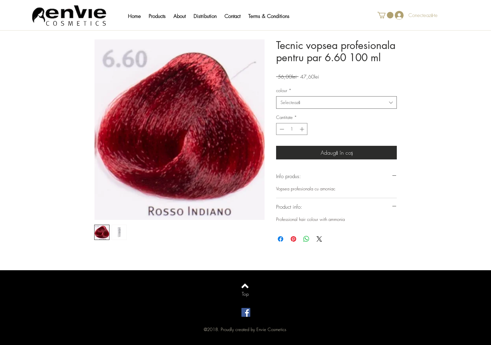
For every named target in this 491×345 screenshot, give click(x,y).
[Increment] (303, 129)
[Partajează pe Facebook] (280, 239)
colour (283, 90)
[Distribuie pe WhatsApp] (306, 239)
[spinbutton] (292, 129)
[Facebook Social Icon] (245, 312)
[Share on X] (319, 239)
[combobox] (336, 102)
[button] (160, 16)
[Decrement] (281, 129)
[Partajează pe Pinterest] (293, 239)
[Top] (245, 294)
